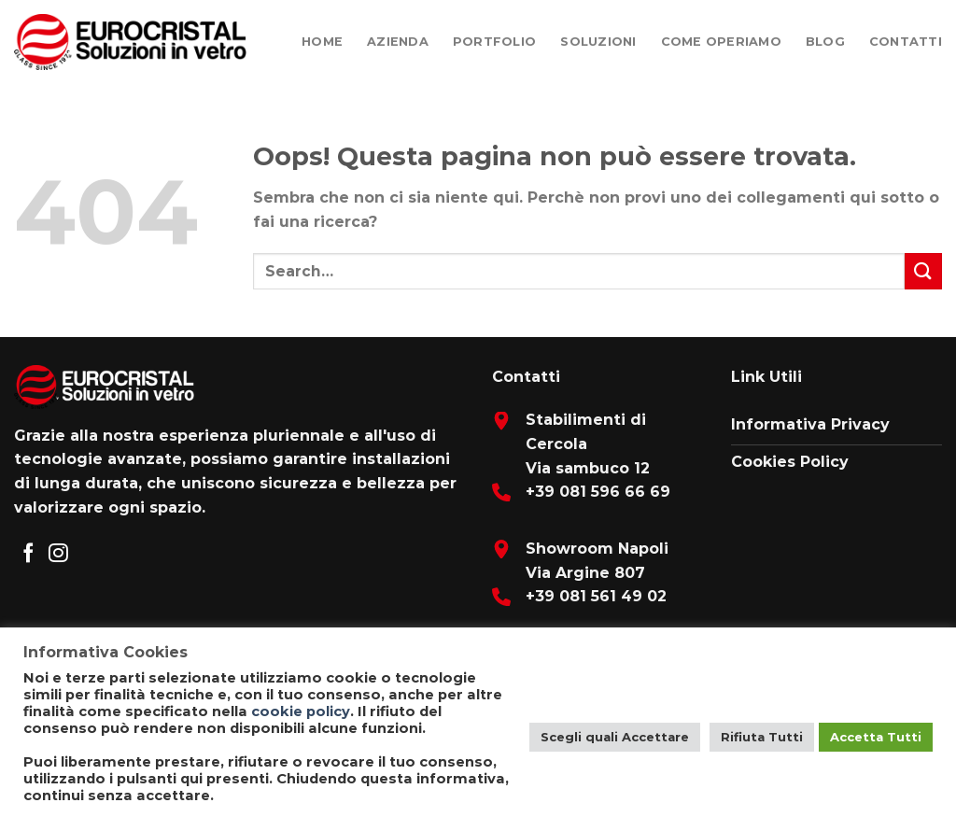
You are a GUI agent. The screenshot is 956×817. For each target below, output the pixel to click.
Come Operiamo (721, 42)
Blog (825, 42)
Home (322, 42)
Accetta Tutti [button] (875, 736)
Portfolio (494, 42)
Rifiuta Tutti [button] (762, 736)
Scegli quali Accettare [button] (615, 736)
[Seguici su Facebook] (28, 554)
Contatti (905, 42)
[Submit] (923, 271)
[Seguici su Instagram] (58, 554)
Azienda (398, 42)
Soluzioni (598, 42)
